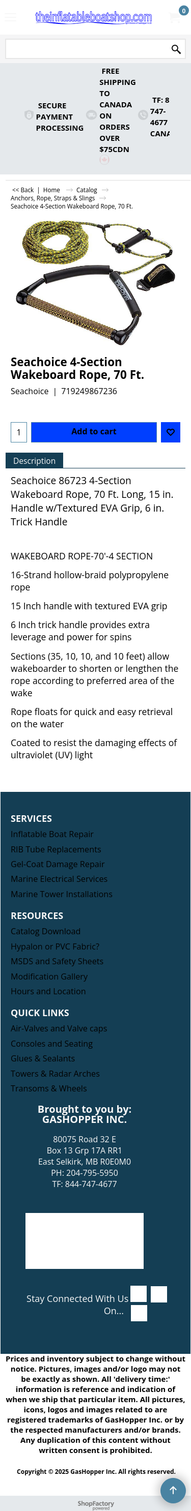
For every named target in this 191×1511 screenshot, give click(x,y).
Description (34, 460)
